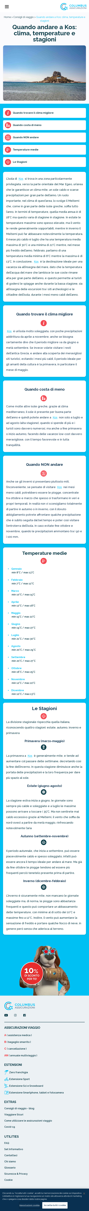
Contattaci (10, 1155)
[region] (44, 1200)
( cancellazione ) (15, 1049)
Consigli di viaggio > (24, 17)
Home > (8, 17)
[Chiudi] (84, 1193)
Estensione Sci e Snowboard (26, 1085)
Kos (21, 178)
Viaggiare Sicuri (13, 1114)
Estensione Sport (19, 1079)
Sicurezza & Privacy (16, 1173)
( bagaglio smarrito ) (17, 1042)
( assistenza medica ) (18, 1035)
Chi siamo (10, 1161)
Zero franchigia (18, 1072)
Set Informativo (13, 1149)
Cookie (8, 1179)
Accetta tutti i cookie (55, 1205)
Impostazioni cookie (29, 1205)
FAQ (6, 1143)
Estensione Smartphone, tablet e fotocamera (36, 1092)
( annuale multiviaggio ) (20, 1055)
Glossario (9, 1167)
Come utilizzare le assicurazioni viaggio (28, 1120)
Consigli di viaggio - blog (19, 1108)
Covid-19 (9, 1126)
